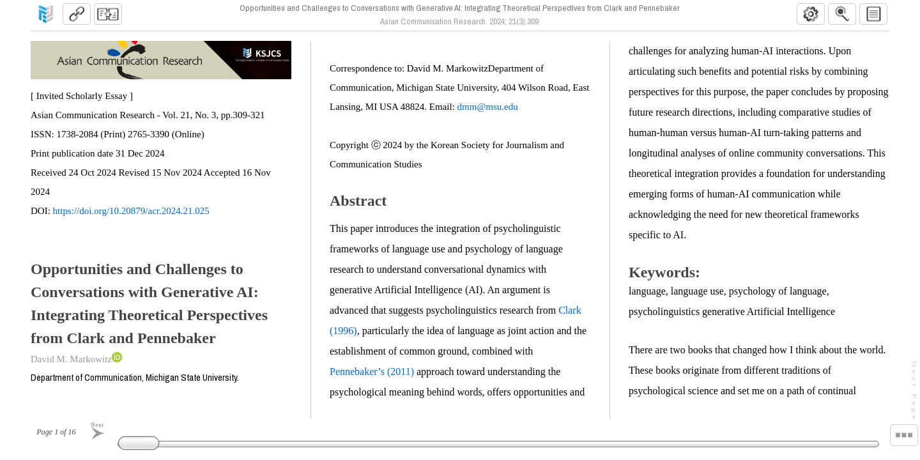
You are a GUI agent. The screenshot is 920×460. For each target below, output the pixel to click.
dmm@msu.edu (487, 107)
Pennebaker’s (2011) (372, 371)
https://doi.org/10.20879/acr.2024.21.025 (131, 211)
